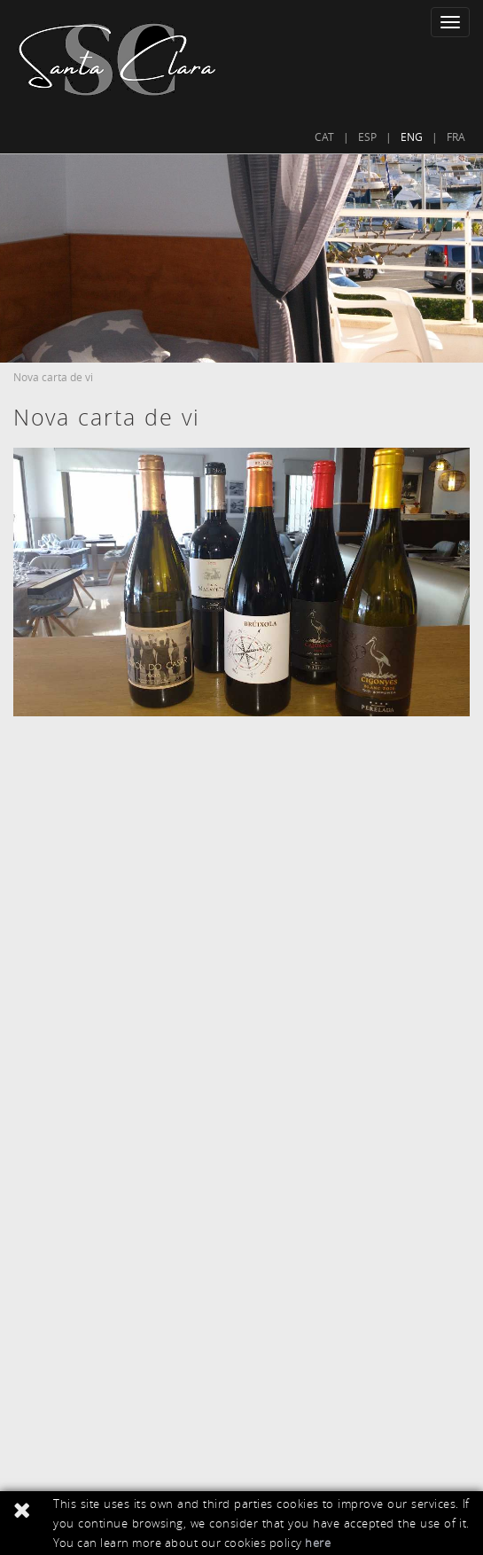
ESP (367, 136)
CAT (324, 136)
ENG (412, 136)
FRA (456, 136)
